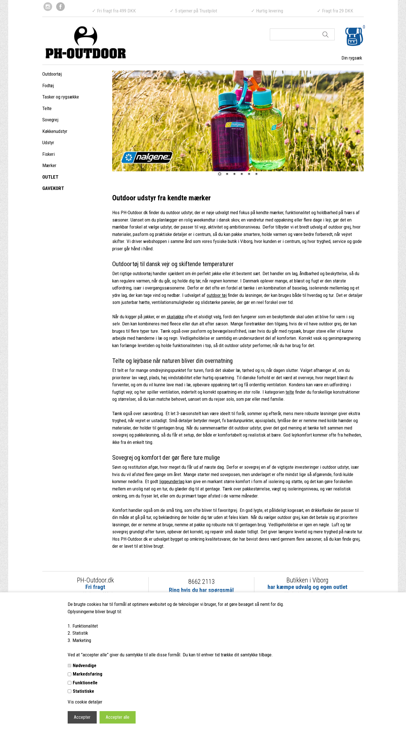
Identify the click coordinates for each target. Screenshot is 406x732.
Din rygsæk (351, 58)
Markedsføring (87, 674)
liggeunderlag (171, 481)
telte (290, 392)
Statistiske (83, 691)
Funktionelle (85, 682)
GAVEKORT (53, 188)
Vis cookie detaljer (85, 702)
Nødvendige (84, 665)
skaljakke (175, 316)
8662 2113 (201, 582)
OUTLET (50, 177)
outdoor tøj (217, 295)
